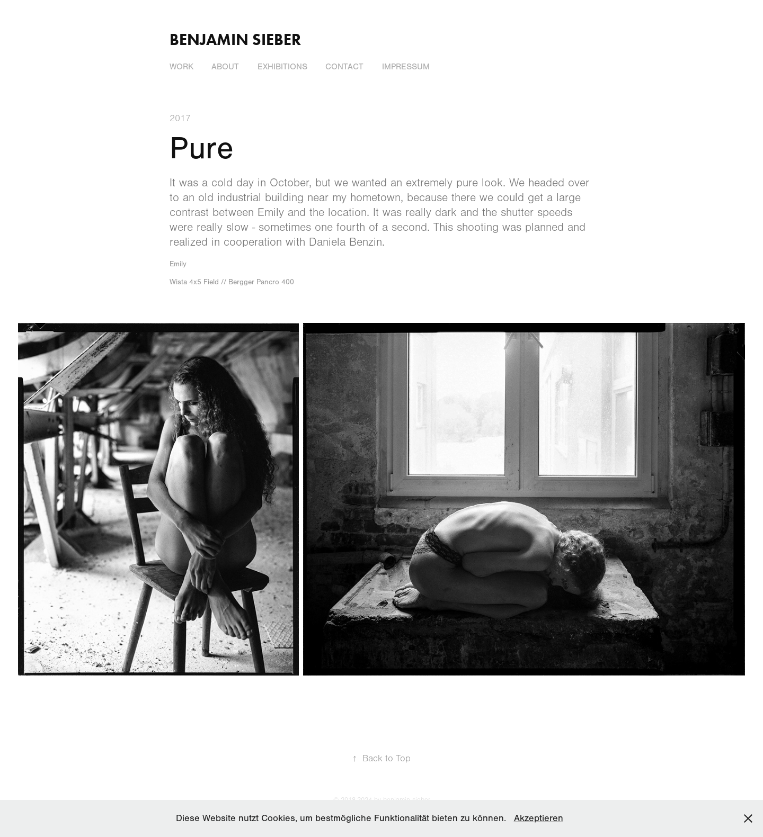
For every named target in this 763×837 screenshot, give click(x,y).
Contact (344, 66)
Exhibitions (282, 66)
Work (181, 66)
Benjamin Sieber (235, 39)
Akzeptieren (538, 818)
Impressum (406, 66)
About (225, 66)
